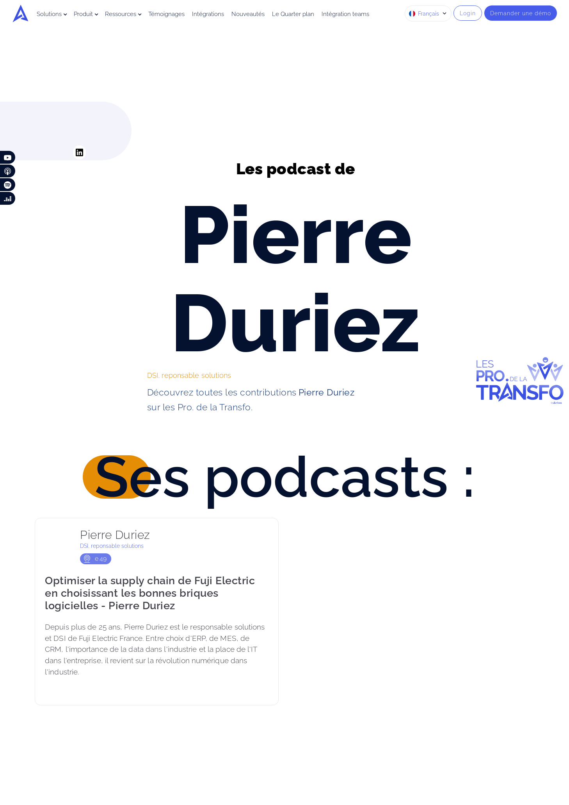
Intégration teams (345, 14)
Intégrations (208, 14)
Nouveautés (248, 14)
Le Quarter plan (293, 14)
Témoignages (166, 14)
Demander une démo (520, 13)
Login (468, 13)
